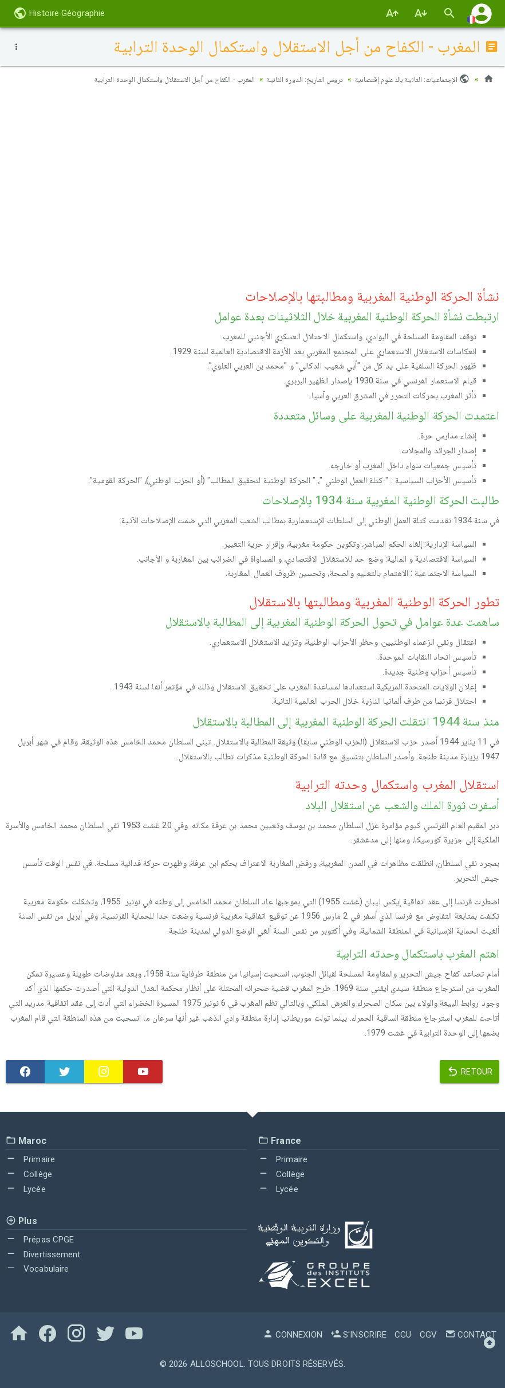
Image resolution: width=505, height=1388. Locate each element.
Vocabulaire (37, 1269)
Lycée (26, 1189)
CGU (402, 1335)
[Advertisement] (252, 184)
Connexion (292, 1335)
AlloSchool (217, 1364)
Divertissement (43, 1254)
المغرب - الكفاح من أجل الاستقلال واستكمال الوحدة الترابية (157, 79)
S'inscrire (358, 1335)
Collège (29, 1174)
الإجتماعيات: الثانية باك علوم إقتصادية (409, 79)
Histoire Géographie (59, 13)
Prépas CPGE (40, 1239)
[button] (481, 13)
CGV (428, 1335)
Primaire (30, 1159)
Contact (470, 1335)
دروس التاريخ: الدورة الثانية (296, 79)
